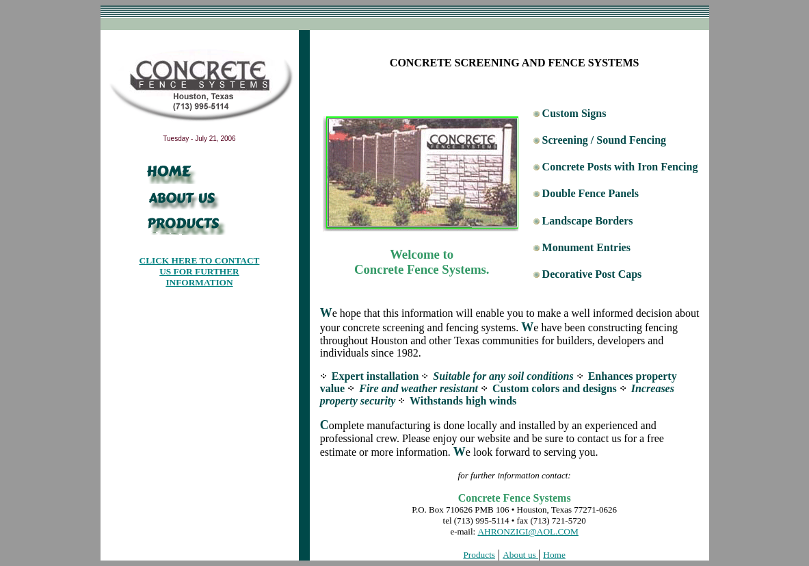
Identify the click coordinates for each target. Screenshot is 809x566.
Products (479, 555)
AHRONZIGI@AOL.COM (527, 531)
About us (520, 555)
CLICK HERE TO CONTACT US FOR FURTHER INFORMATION (200, 271)
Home (554, 555)
